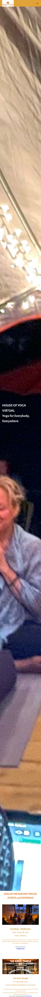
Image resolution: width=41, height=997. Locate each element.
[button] (37, 3)
